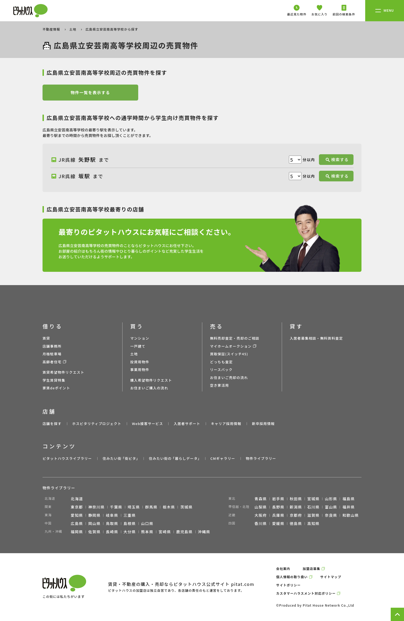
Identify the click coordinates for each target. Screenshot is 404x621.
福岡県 (77, 531)
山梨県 (261, 507)
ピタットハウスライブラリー (67, 458)
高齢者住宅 (52, 361)
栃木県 (169, 507)
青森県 (261, 498)
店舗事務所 (52, 346)
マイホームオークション (231, 346)
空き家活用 (219, 385)
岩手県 (278, 498)
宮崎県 (165, 531)
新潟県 (296, 507)
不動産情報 (52, 29)
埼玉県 (134, 507)
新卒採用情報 (263, 423)
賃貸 (46, 338)
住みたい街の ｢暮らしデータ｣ (174, 458)
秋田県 (296, 498)
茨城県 (186, 507)
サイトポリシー (288, 585)
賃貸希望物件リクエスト (63, 372)
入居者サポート (187, 423)
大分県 (130, 531)
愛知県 (77, 515)
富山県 (331, 507)
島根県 (130, 523)
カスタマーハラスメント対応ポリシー (306, 593)
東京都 (77, 507)
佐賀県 (94, 531)
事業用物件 (139, 369)
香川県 (261, 523)
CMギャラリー (222, 458)
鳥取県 (112, 523)
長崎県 (112, 531)
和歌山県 (350, 515)
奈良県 (331, 515)
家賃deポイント (56, 387)
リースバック (221, 369)
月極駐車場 (52, 353)
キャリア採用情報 (226, 423)
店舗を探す (52, 423)
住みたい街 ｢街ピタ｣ (120, 458)
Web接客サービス (147, 423)
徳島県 (296, 523)
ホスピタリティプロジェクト (96, 423)
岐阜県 (112, 515)
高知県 (313, 523)
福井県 (348, 507)
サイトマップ (330, 576)
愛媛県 (278, 523)
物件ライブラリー (261, 458)
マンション (139, 338)
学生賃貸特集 (54, 380)
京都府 (296, 515)
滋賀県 (313, 515)
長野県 (278, 507)
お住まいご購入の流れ (149, 387)
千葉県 (116, 507)
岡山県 (94, 523)
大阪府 (261, 515)
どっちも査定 (221, 361)
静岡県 (94, 515)
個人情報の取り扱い (292, 576)
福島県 (348, 498)
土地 (73, 29)
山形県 (331, 498)
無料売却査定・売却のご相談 (234, 338)
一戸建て (137, 346)
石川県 (313, 507)
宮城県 (313, 498)
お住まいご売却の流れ (229, 377)
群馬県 (151, 507)
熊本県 (147, 531)
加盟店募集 (311, 568)
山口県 (147, 523)
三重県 (130, 515)
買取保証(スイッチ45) (229, 353)
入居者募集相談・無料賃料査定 (316, 338)
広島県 (77, 523)
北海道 (77, 498)
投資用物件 (139, 361)
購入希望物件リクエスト (151, 380)
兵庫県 (278, 515)
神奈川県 (96, 507)
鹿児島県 (184, 531)
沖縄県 (204, 531)
